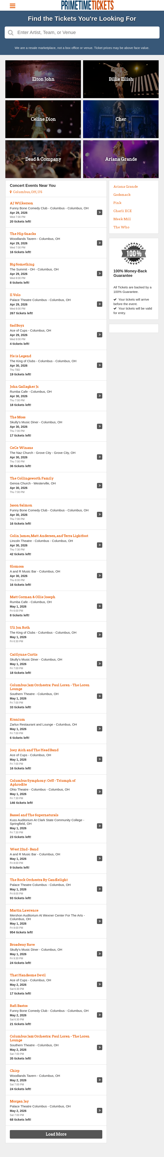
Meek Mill (122, 219)
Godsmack (122, 195)
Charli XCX (122, 211)
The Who (121, 227)
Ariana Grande (125, 187)
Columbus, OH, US (26, 192)
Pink (117, 203)
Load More (56, 1134)
